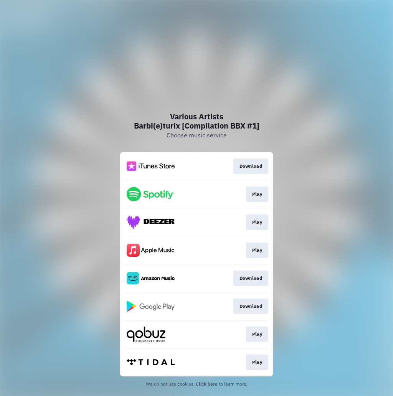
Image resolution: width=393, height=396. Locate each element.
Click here (207, 384)
